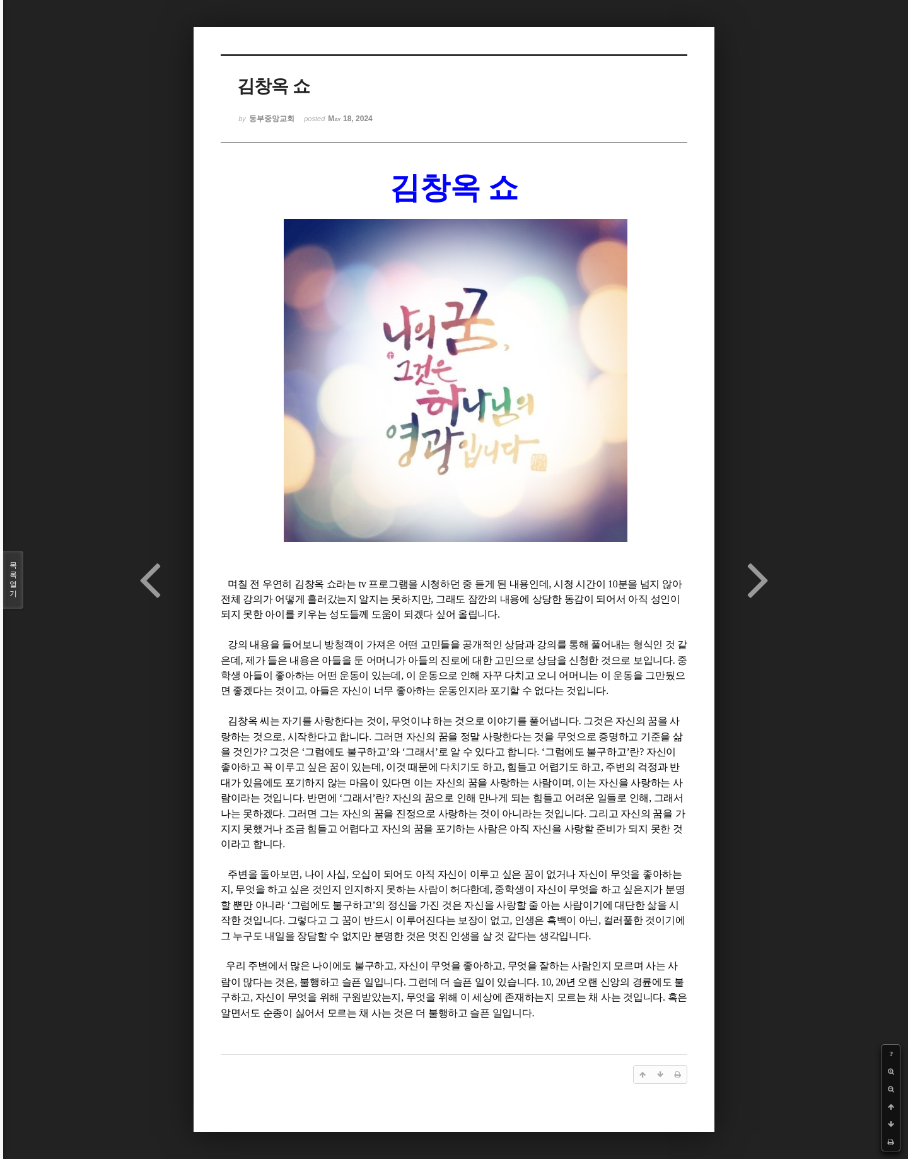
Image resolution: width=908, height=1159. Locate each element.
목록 (13, 580)
